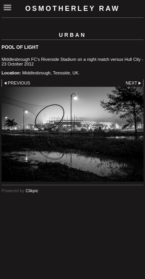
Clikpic (32, 190)
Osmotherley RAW (72, 8)
